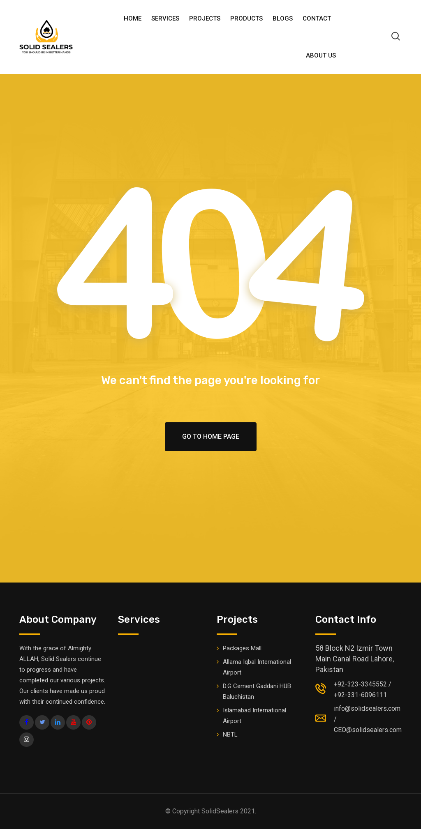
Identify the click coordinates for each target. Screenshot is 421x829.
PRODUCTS (246, 18)
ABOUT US (321, 55)
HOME (132, 18)
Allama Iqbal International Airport (257, 667)
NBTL (230, 734)
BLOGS (283, 18)
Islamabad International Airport (254, 716)
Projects (204, 18)
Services (165, 18)
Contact (317, 18)
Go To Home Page (210, 436)
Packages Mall (242, 648)
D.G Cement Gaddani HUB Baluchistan (257, 691)
